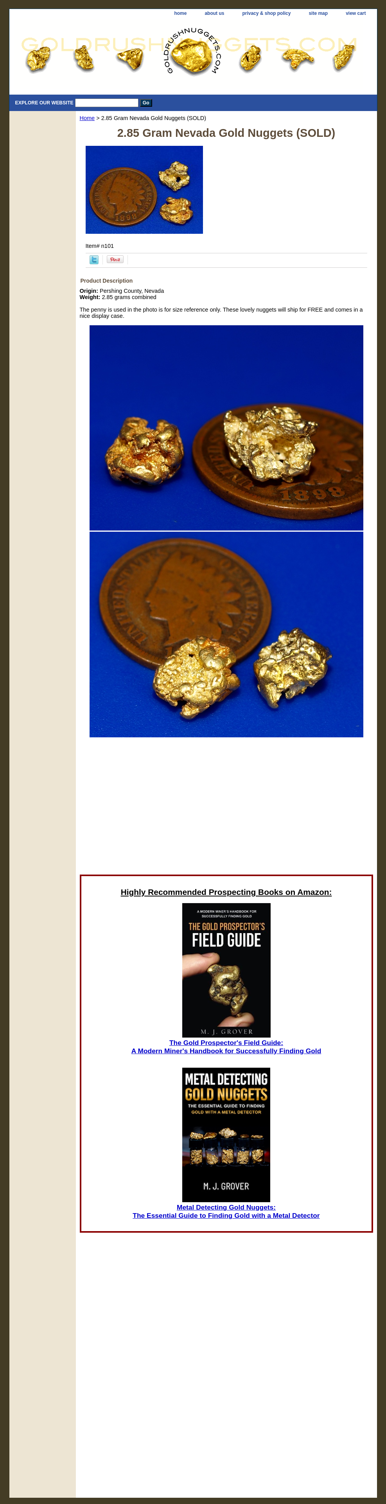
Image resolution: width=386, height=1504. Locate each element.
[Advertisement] (226, 805)
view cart (356, 13)
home (180, 13)
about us (214, 13)
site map (318, 13)
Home (87, 118)
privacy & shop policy (266, 13)
